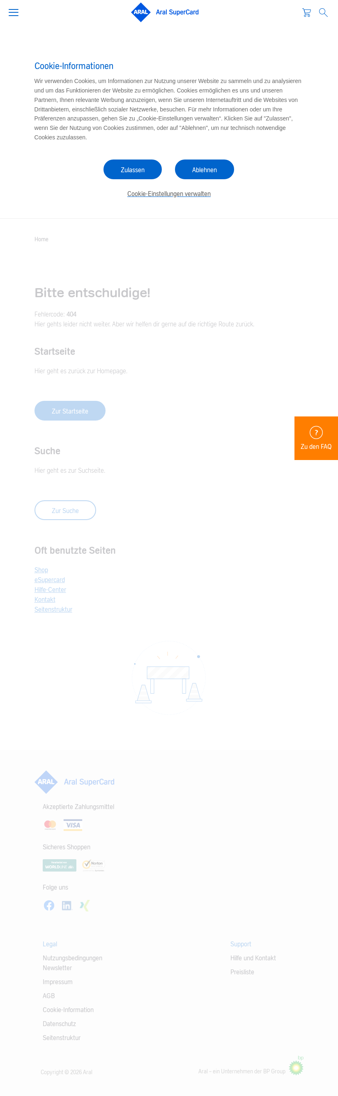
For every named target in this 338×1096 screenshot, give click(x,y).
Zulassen (133, 170)
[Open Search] (323, 12)
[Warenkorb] (306, 12)
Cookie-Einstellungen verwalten (169, 194)
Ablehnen (204, 170)
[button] (17, 11)
